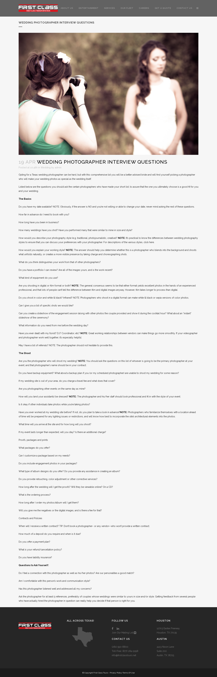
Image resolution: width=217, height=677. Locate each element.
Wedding (46, 167)
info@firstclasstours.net (124, 655)
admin (58, 167)
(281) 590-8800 (120, 647)
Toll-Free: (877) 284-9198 (125, 651)
